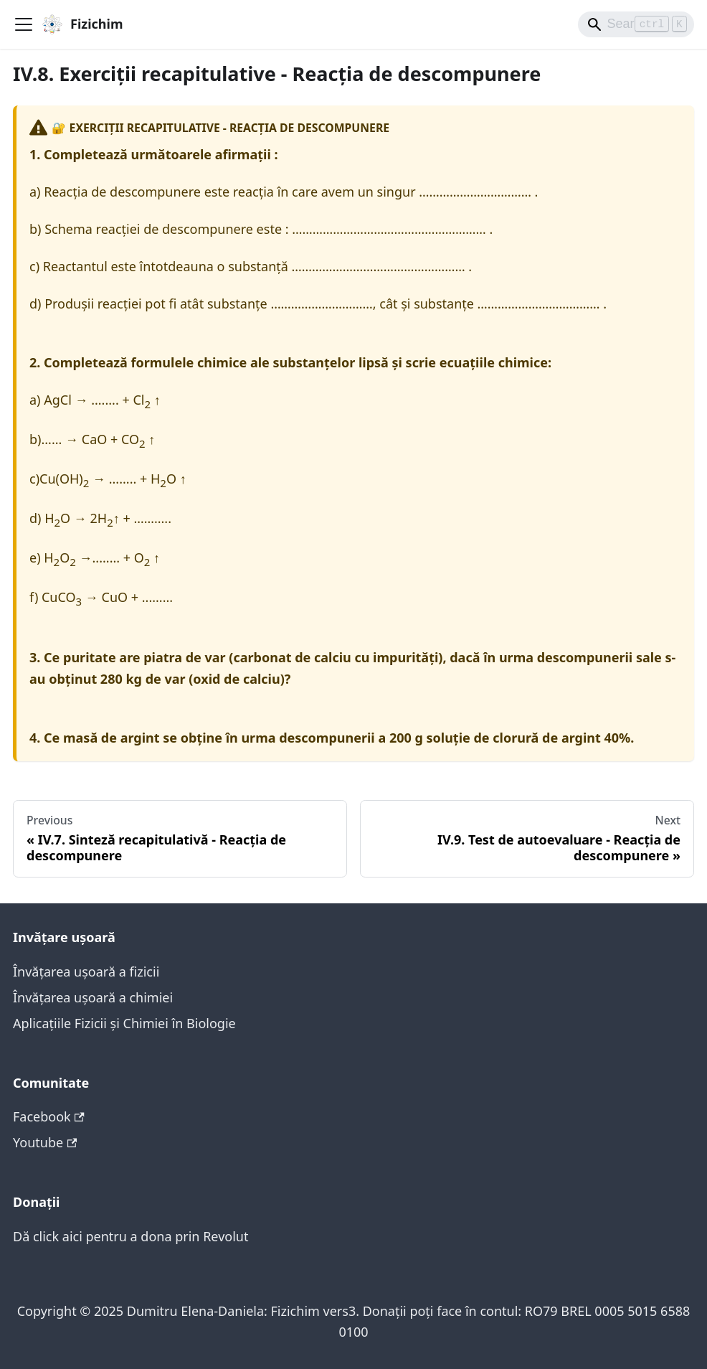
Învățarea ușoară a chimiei (93, 997)
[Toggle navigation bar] (23, 24)
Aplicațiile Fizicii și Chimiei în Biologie (124, 1023)
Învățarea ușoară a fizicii (86, 971)
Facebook (49, 1116)
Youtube (45, 1142)
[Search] (636, 24)
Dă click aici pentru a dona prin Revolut (130, 1236)
